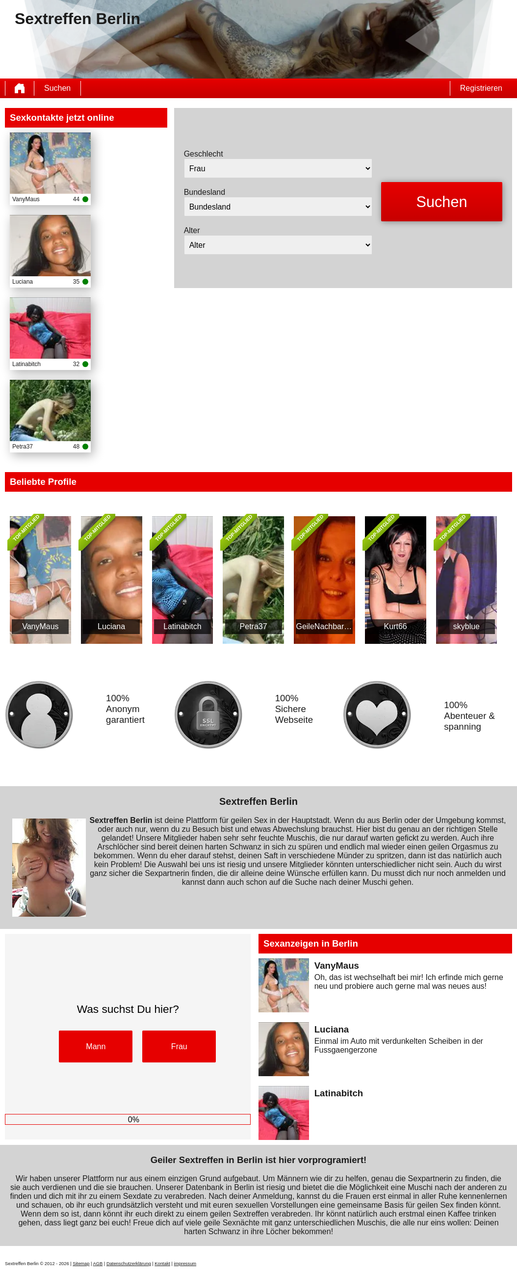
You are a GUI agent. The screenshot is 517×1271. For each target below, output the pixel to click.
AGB (98, 1263)
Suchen (57, 88)
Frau (179, 1046)
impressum (185, 1263)
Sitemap (81, 1263)
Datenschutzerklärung (128, 1263)
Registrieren (481, 88)
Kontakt (162, 1263)
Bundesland (205, 192)
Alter (192, 230)
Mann (95, 1046)
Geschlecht (203, 154)
